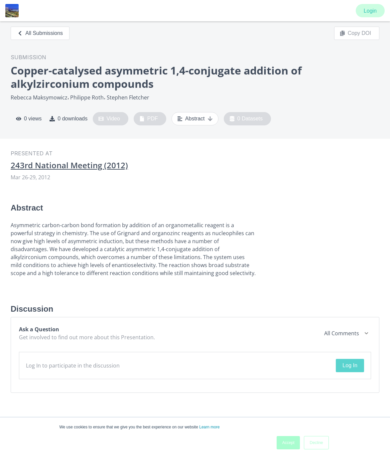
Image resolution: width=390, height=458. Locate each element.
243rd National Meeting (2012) (69, 165)
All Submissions (40, 33)
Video (109, 118)
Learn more (209, 427)
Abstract (195, 118)
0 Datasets (246, 118)
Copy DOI (355, 33)
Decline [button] (316, 442)
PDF (148, 118)
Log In (349, 365)
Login (370, 11)
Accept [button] (288, 442)
